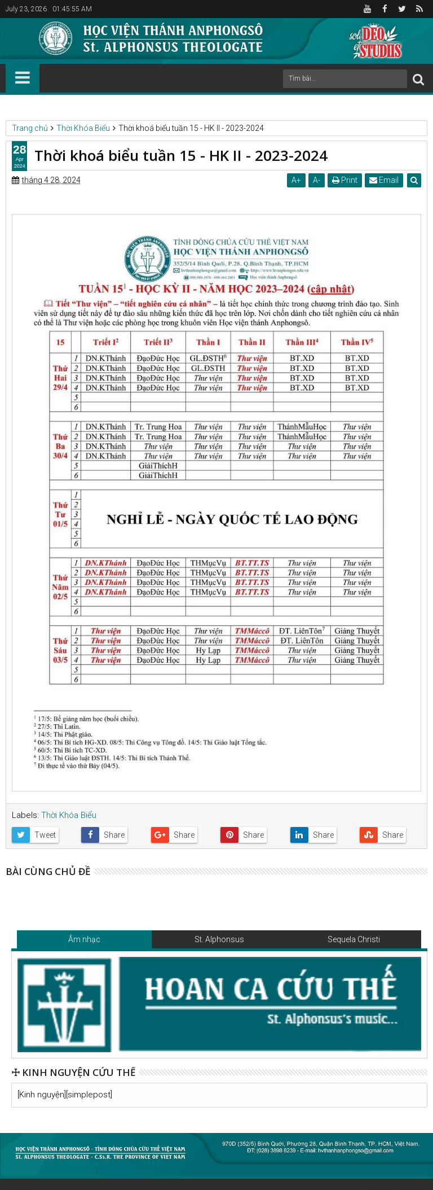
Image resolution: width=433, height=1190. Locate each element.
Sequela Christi (354, 939)
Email (384, 180)
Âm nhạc (84, 939)
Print (344, 180)
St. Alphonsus (219, 939)
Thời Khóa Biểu (68, 815)
